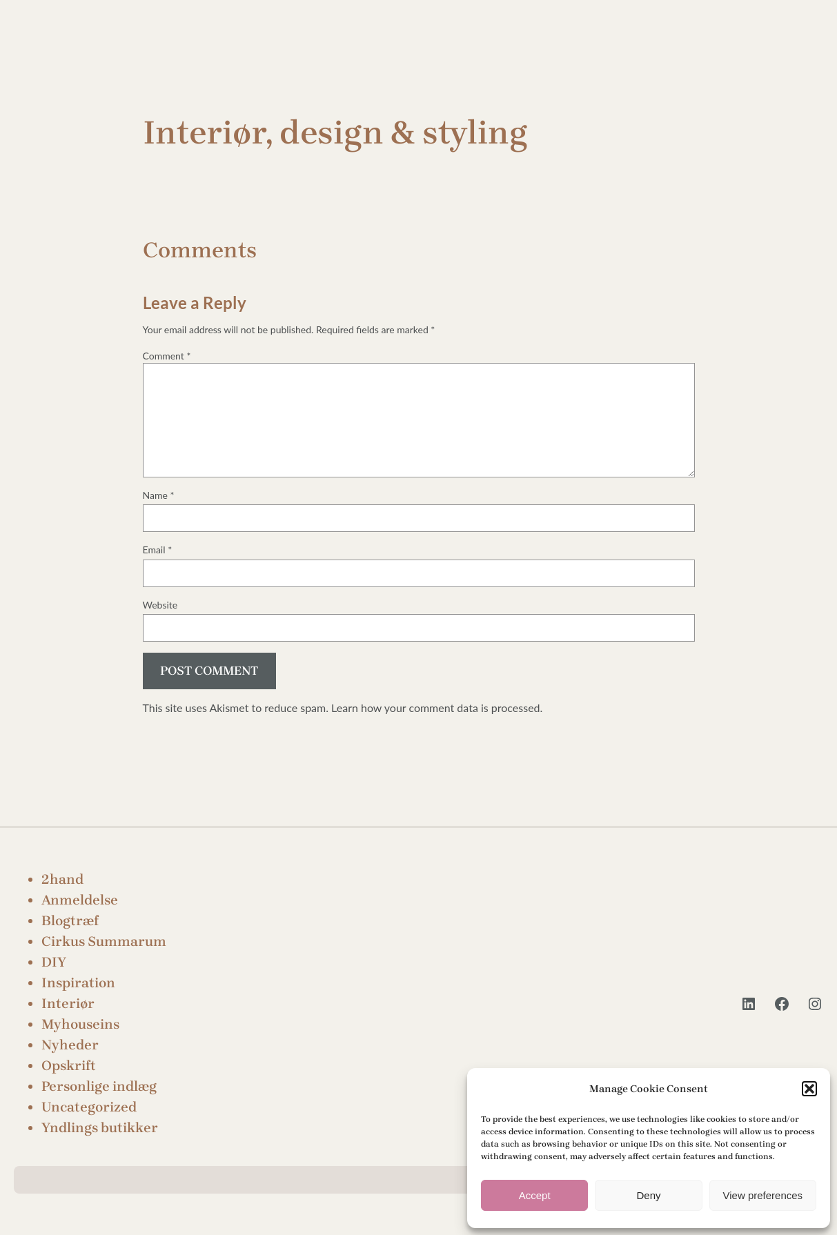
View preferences (763, 1195)
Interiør (68, 1003)
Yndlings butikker (99, 1128)
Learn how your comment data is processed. (436, 707)
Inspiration (78, 983)
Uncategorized (89, 1107)
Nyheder (70, 1045)
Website (160, 605)
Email (158, 549)
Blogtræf (70, 921)
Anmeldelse (79, 900)
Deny (648, 1195)
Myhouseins (80, 1024)
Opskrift (68, 1066)
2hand (62, 879)
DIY (53, 962)
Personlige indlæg (99, 1086)
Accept (535, 1195)
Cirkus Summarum (103, 941)
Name (159, 495)
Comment (167, 356)
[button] (809, 1089)
